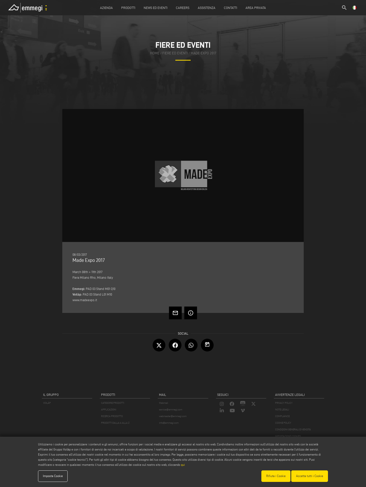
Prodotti (128, 7)
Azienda (106, 7)
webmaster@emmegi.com (173, 416)
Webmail (163, 402)
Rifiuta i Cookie (276, 476)
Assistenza (206, 7)
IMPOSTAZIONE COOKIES (288, 436)
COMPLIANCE (282, 416)
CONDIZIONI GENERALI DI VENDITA (293, 429)
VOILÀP (47, 402)
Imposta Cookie (53, 476)
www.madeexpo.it (84, 300)
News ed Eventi (155, 7)
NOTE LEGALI (282, 409)
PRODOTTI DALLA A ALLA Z (115, 422)
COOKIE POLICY (283, 422)
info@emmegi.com (169, 422)
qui (183, 464)
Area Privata (256, 7)
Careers (182, 7)
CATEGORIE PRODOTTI (112, 402)
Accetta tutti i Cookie (309, 476)
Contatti (230, 7)
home (155, 53)
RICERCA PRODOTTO (112, 416)
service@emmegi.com (170, 409)
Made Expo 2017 (203, 53)
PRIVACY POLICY (283, 402)
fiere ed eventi (175, 53)
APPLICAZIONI (108, 409)
